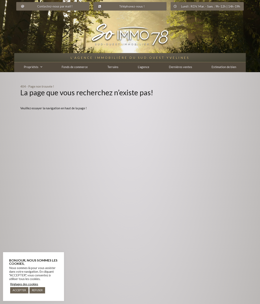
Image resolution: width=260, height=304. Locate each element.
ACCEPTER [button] (19, 290)
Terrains (112, 67)
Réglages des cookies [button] (24, 284)
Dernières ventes (180, 67)
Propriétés (33, 67)
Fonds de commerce (75, 67)
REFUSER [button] (37, 290)
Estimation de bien (223, 67)
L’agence (143, 67)
